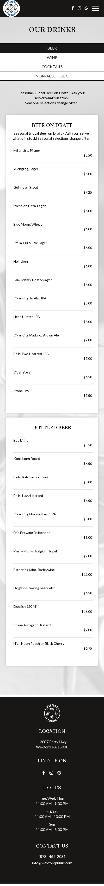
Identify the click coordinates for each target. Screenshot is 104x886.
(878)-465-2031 (52, 856)
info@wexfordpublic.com (52, 863)
